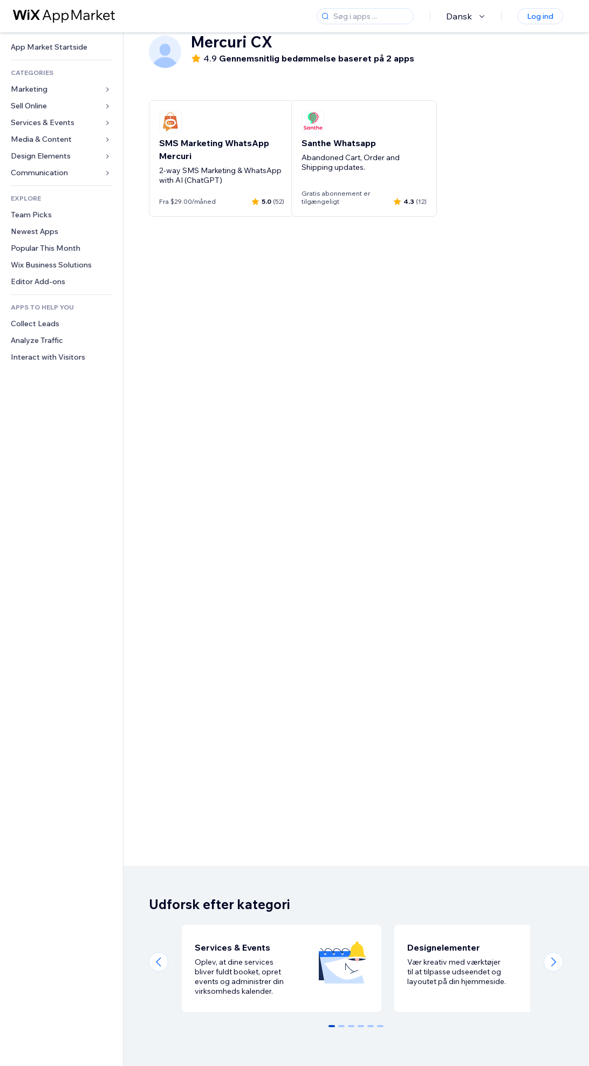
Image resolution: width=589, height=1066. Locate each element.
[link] (61, 47)
